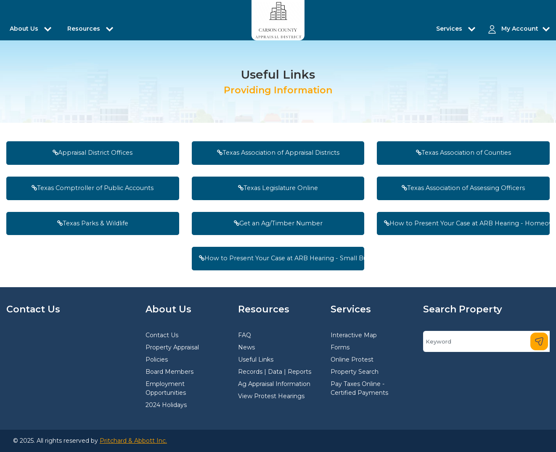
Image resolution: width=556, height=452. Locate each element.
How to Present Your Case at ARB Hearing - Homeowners (467, 223)
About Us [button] (25, 28)
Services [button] (450, 28)
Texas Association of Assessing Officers (463, 188)
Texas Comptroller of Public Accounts (93, 188)
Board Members (169, 371)
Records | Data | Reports (274, 371)
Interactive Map (354, 335)
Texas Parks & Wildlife (92, 223)
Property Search (355, 371)
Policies (157, 359)
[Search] (486, 341)
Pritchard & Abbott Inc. (133, 440)
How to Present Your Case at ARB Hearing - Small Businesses (282, 258)
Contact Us (162, 335)
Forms (340, 347)
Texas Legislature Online (278, 188)
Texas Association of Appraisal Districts (278, 152)
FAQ (244, 335)
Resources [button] (84, 28)
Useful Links (255, 359)
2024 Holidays (166, 405)
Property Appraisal (172, 347)
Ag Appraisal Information (274, 384)
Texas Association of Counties (463, 152)
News (246, 347)
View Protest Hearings (271, 396)
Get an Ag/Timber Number (278, 223)
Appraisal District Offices (92, 152)
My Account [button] (519, 28)
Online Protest (352, 359)
